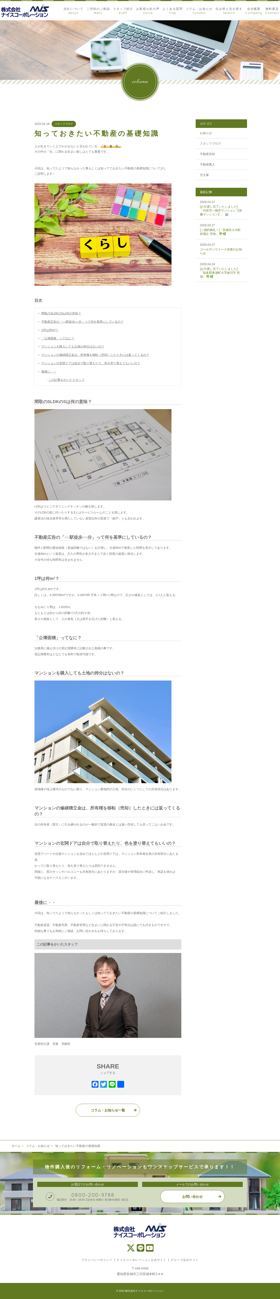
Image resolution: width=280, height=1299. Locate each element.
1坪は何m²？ (49, 330)
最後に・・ (48, 371)
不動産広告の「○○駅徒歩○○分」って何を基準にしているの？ (82, 321)
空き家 (204, 175)
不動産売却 (207, 154)
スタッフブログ (64, 123)
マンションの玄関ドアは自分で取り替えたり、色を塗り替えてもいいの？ (90, 363)
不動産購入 (207, 164)
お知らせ (206, 133)
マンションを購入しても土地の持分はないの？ (72, 346)
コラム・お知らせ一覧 (108, 1110)
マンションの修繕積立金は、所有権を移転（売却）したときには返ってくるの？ (95, 355)
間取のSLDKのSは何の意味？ (61, 313)
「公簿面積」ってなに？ (57, 338)
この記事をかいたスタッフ (66, 380)
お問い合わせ (192, 1196)
